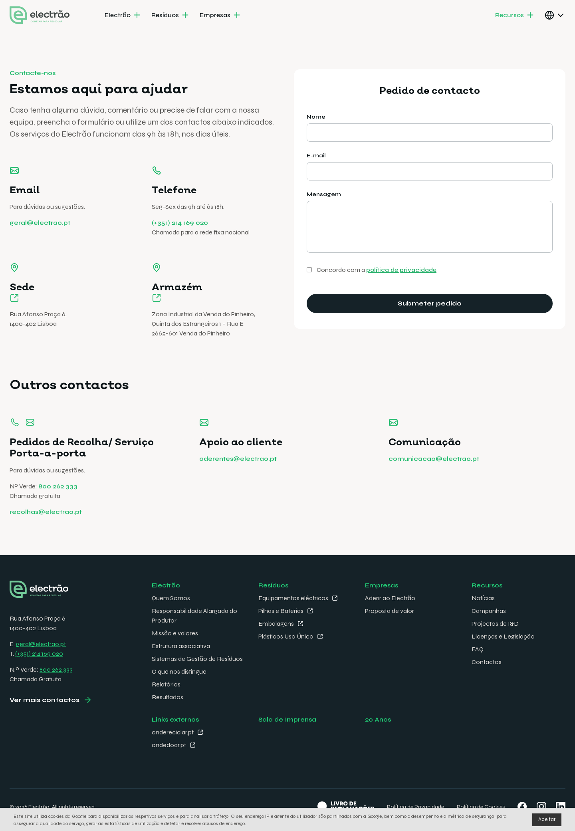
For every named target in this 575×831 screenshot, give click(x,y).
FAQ (478, 649)
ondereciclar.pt (173, 732)
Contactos (487, 662)
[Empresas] (221, 15)
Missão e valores (175, 633)
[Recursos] (515, 15)
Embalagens (276, 623)
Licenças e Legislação (503, 636)
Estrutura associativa (181, 646)
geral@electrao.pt (40, 222)
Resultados (167, 697)
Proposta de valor (389, 611)
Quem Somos (171, 598)
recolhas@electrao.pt (46, 526)
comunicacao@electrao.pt (434, 473)
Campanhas (489, 611)
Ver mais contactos (44, 700)
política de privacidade (401, 270)
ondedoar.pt (169, 745)
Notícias (483, 598)
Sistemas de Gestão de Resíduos (197, 658)
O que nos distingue (179, 671)
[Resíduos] (170, 15)
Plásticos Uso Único (285, 636)
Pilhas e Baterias (280, 611)
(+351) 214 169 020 (180, 222)
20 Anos (378, 719)
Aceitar (546, 819)
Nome (316, 116)
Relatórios (166, 684)
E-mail (316, 155)
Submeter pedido (430, 303)
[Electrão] (123, 15)
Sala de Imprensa (287, 719)
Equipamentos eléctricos (293, 598)
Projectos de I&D (495, 623)
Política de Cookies (481, 806)
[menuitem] (123, 15)
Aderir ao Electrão (390, 598)
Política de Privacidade (415, 806)
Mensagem (324, 194)
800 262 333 (57, 501)
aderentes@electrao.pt (238, 473)
